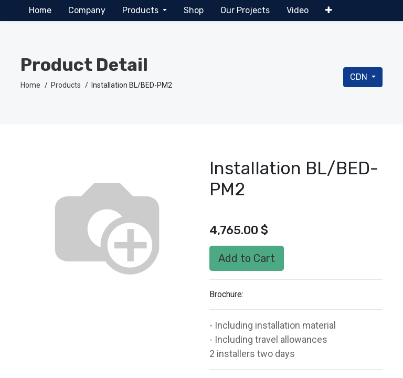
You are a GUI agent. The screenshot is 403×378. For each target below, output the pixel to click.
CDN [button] (359, 77)
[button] (329, 10)
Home (30, 85)
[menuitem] (40, 10)
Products (66, 85)
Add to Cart (246, 258)
